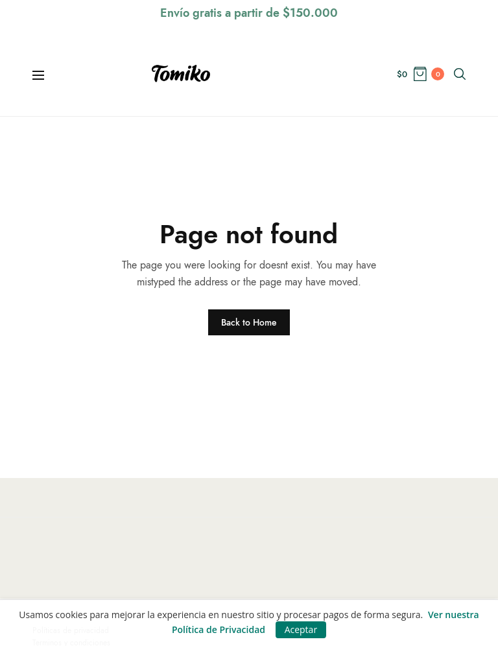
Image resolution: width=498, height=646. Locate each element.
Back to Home (249, 322)
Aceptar (301, 629)
